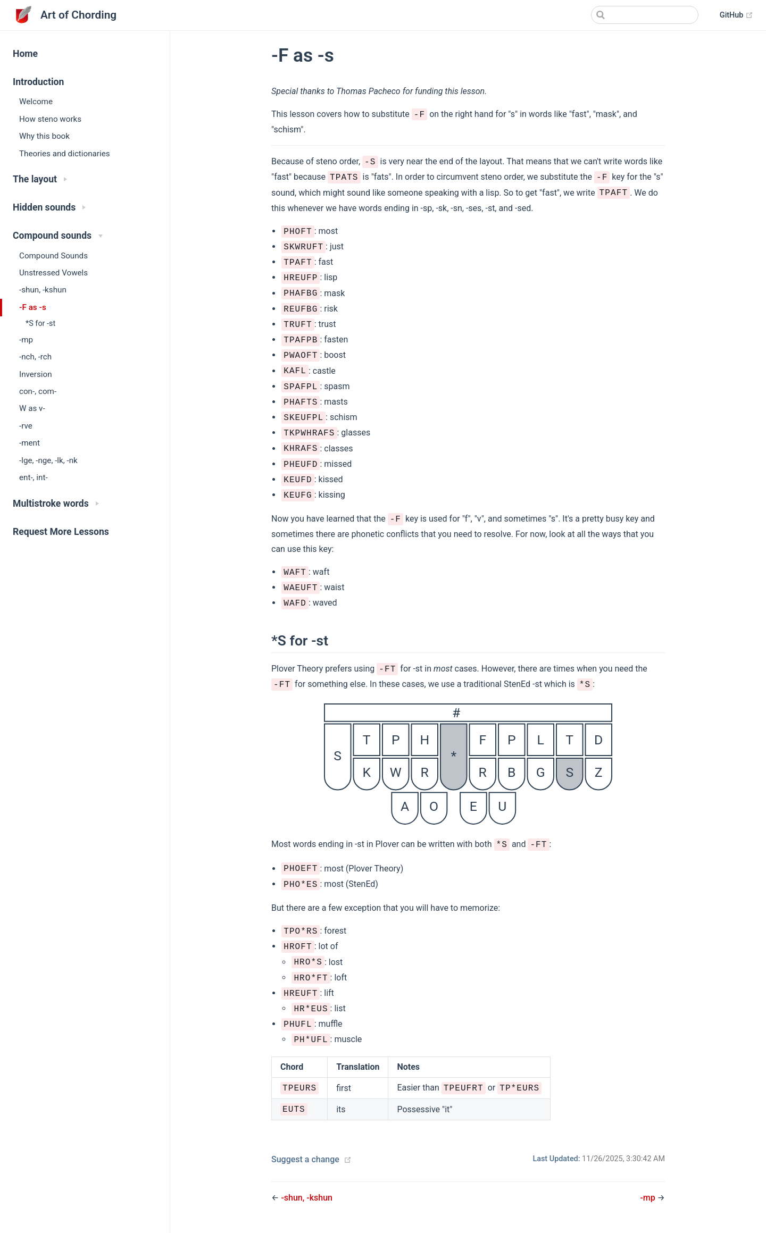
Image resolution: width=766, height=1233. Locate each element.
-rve (25, 426)
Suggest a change (305, 1159)
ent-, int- (33, 477)
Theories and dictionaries (64, 153)
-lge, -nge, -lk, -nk (48, 460)
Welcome (36, 101)
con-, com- (37, 391)
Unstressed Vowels (53, 273)
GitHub (736, 15)
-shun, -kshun (42, 290)
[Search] (644, 15)
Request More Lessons (61, 531)
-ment (29, 443)
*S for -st (40, 323)
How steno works (50, 119)
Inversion (35, 374)
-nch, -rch (35, 357)
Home (25, 53)
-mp (26, 340)
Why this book (44, 136)
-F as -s (32, 307)
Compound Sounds (53, 256)
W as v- (32, 408)
